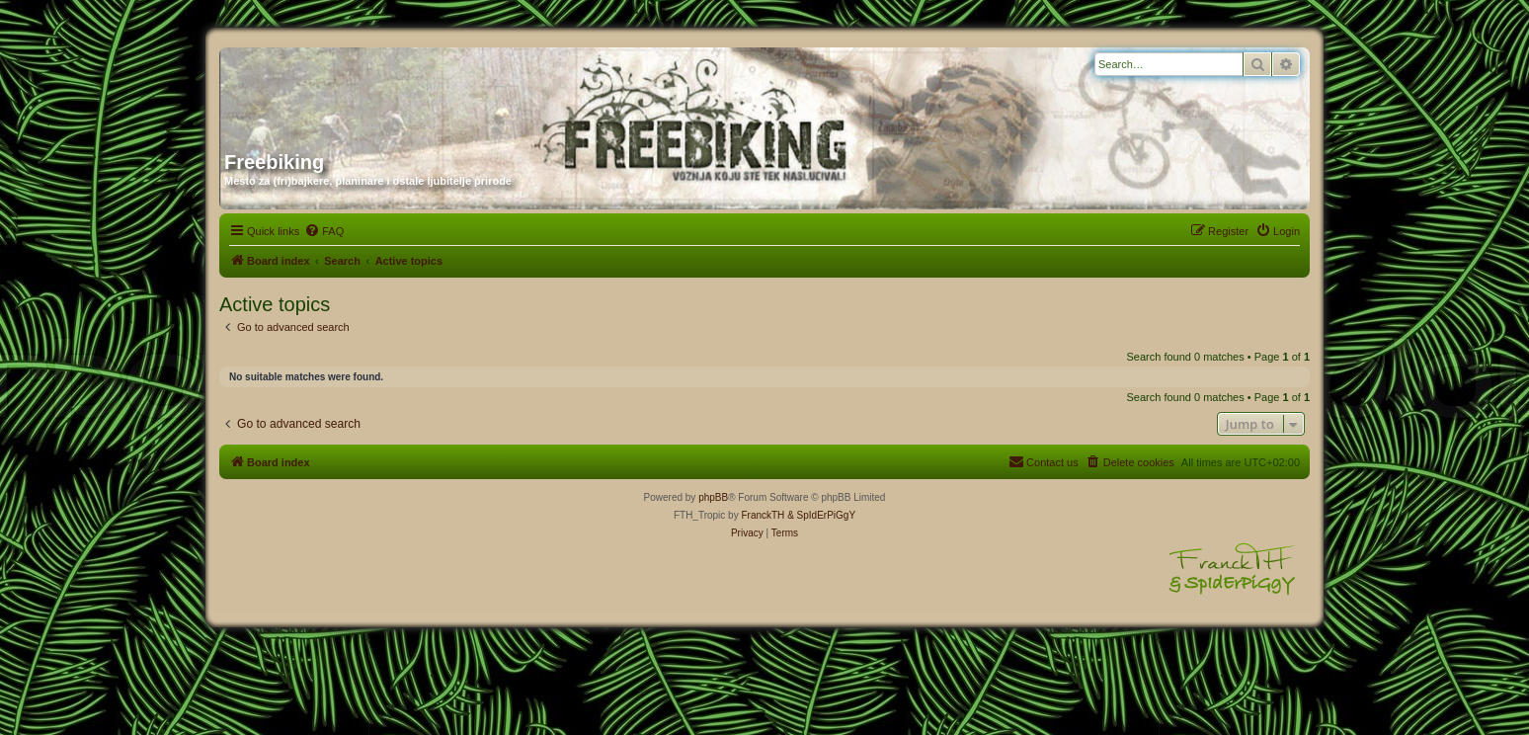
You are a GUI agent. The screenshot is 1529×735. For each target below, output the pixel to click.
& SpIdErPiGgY (821, 515)
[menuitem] (324, 231)
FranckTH (762, 515)
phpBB (713, 497)
